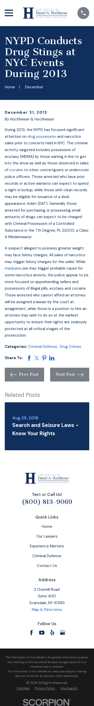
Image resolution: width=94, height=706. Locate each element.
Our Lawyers (47, 536)
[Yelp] (52, 632)
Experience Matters (47, 546)
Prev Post (24, 374)
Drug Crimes (70, 346)
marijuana (13, 268)
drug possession (42, 136)
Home (47, 526)
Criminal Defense (42, 346)
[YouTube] (41, 632)
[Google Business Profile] (62, 632)
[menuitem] (23, 688)
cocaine (16, 169)
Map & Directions (47, 609)
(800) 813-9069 (47, 501)
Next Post (70, 374)
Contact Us (47, 565)
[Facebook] (31, 632)
